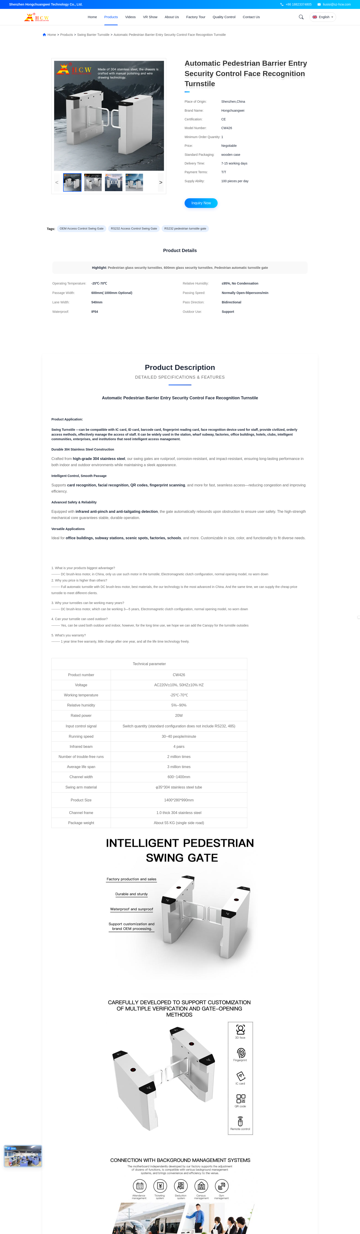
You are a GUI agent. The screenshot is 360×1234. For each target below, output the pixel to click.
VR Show (150, 17)
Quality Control (224, 17)
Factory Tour (195, 17)
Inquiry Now (201, 203)
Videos (130, 17)
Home (92, 17)
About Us (172, 17)
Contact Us (251, 17)
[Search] (301, 17)
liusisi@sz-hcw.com (337, 4)
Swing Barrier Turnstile (93, 35)
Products (111, 17)
